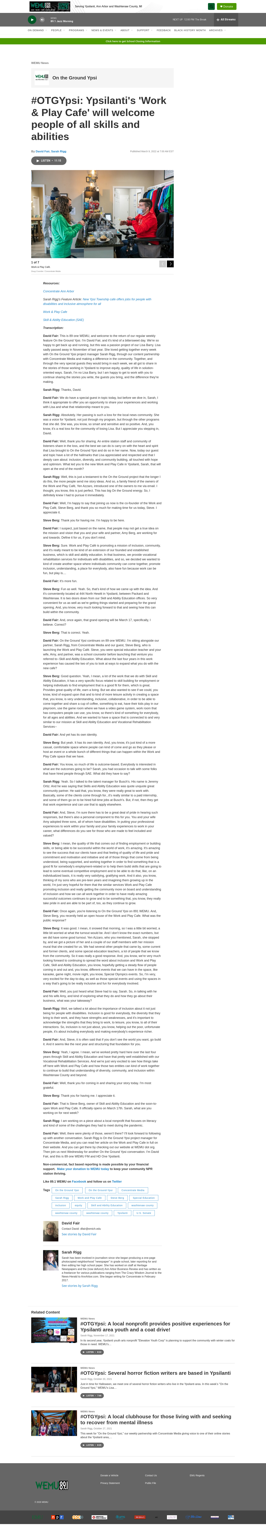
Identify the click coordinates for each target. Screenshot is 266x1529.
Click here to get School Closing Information (133, 46)
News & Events (102, 35)
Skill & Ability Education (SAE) (63, 325)
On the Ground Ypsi (74, 83)
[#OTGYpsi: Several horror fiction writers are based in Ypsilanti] (54, 1384)
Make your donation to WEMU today (83, 1174)
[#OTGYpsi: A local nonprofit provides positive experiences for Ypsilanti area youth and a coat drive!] (54, 1335)
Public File (150, 1488)
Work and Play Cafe (90, 1202)
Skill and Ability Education (107, 1210)
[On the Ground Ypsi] (42, 83)
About (124, 35)
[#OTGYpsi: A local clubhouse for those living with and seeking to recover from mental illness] (54, 1428)
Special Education (144, 1202)
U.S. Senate (144, 1218)
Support (143, 35)
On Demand (36, 35)
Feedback (164, 35)
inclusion (60, 1210)
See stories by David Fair (79, 1239)
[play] (32, 25)
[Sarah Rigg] (50, 1265)
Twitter (117, 1186)
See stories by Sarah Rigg (80, 1291)
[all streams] (226, 24)
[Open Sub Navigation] (46, 35)
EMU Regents (197, 1480)
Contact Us (151, 1480)
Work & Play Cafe (55, 317)
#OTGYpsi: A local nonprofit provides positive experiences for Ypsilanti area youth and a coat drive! (155, 1331)
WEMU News (40, 68)
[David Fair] (50, 1236)
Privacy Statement (110, 1488)
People (56, 35)
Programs (76, 35)
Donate (229, 9)
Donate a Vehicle (109, 1480)
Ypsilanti (122, 1218)
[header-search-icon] (212, 9)
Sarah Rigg (58, 156)
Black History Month (190, 35)
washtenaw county (142, 1210)
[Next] (170, 268)
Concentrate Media (132, 1195)
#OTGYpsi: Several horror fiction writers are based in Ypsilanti (155, 1378)
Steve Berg (117, 1202)
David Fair (42, 156)
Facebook (79, 1186)
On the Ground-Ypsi (101, 1195)
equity (78, 1210)
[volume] (42, 25)
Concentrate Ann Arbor (58, 296)
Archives (216, 35)
